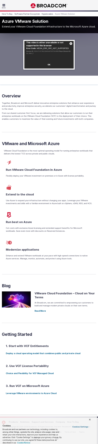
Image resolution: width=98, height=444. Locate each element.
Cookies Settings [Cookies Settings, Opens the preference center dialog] (80, 427)
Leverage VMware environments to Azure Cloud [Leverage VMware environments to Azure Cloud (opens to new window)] (31, 393)
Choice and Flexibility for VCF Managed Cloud (30, 373)
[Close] (90, 419)
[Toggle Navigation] (4, 6)
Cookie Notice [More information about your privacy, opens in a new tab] (23, 443)
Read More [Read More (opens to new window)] (40, 311)
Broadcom (49, 5)
